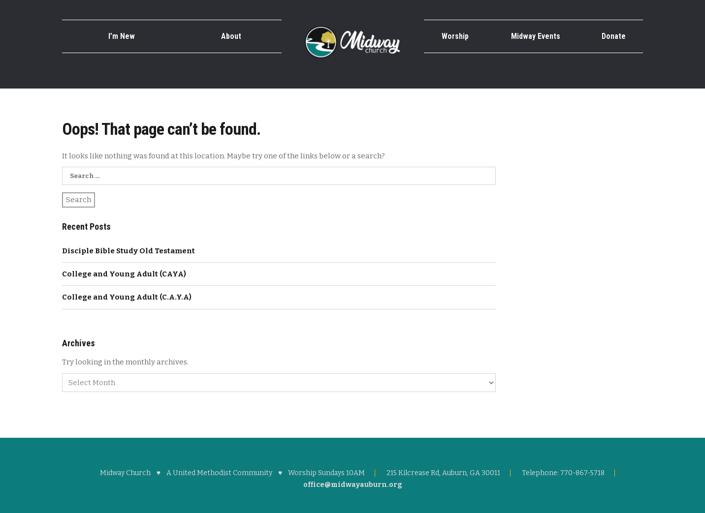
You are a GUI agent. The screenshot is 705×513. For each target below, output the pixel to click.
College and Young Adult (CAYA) (124, 274)
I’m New (121, 36)
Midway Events (535, 36)
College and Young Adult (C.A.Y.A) (127, 297)
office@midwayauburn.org (352, 485)
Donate (614, 36)
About (231, 36)
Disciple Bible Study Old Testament (128, 250)
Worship (455, 36)
